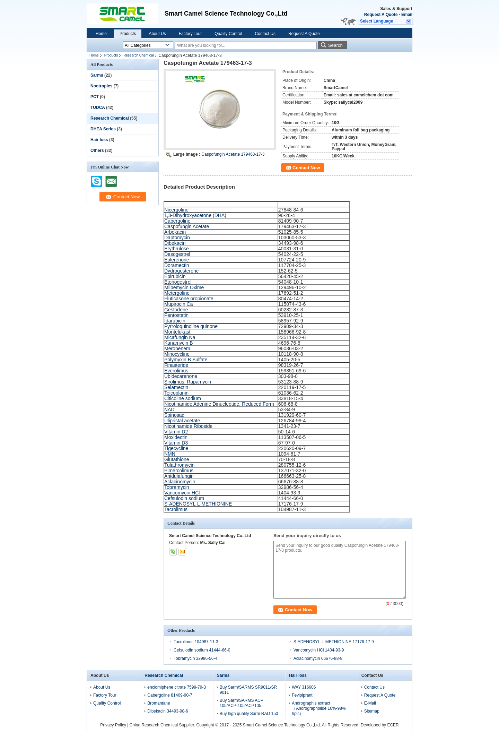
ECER (393, 725)
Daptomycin (177, 237)
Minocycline (177, 354)
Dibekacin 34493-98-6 (167, 711)
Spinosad (174, 415)
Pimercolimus (178, 470)
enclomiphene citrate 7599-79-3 (176, 687)
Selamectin (176, 387)
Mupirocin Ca (178, 304)
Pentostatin (176, 315)
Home (101, 33)
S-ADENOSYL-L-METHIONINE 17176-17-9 (334, 641)
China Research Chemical (154, 725)
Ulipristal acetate (182, 420)
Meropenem (177, 348)
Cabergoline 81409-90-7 (169, 695)
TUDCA (97, 107)
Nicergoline (176, 210)
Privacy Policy (113, 725)
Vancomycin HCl (182, 492)
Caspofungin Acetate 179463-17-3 (232, 154)
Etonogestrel (178, 282)
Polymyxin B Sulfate (186, 359)
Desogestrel (177, 254)
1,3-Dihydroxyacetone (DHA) (195, 215)
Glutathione (176, 459)
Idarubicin (174, 321)
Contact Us (265, 33)
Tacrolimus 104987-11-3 (196, 641)
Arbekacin (175, 232)
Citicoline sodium (182, 398)
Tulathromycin (179, 465)
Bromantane (158, 703)
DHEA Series (103, 129)
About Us (157, 33)
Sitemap (371, 711)
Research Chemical (138, 55)
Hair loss (99, 139)
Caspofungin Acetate (186, 226)
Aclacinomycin (179, 481)
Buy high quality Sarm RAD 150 (249, 713)
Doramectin (176, 265)
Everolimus (176, 370)
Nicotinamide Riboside (188, 426)
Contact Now (306, 167)
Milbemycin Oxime (184, 287)
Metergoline (177, 293)
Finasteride (176, 365)
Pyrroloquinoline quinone (191, 326)
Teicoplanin (176, 393)
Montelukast (177, 332)
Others (97, 150)
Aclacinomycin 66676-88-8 (318, 658)
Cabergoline (177, 221)
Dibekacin (174, 243)
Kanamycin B (178, 343)
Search (335, 45)
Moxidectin (175, 437)
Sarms (96, 75)
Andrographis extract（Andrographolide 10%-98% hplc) (318, 708)
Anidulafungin (179, 476)
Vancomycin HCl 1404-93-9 (319, 650)
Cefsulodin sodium (184, 498)
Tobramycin (176, 487)
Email (406, 14)
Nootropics (101, 86)
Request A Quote (380, 14)
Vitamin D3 (176, 443)
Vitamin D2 (176, 431)
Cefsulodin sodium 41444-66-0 (202, 650)
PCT (94, 96)
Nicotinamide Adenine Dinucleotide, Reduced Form (219, 404)
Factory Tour (190, 33)
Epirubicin (174, 276)
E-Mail (370, 703)
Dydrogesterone (181, 271)
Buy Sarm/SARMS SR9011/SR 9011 (248, 690)
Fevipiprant (302, 695)
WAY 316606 (304, 687)
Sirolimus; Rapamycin (187, 382)
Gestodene (176, 309)
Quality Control (228, 33)
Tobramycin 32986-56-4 (195, 658)
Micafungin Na (179, 337)
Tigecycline (176, 448)
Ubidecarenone (180, 376)
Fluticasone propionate (188, 298)
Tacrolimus (175, 509)
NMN (169, 454)
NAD (169, 409)
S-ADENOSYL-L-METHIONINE (198, 504)
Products (128, 33)
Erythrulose (176, 248)
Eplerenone (176, 259)
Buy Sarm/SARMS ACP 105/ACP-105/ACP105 (241, 703)
